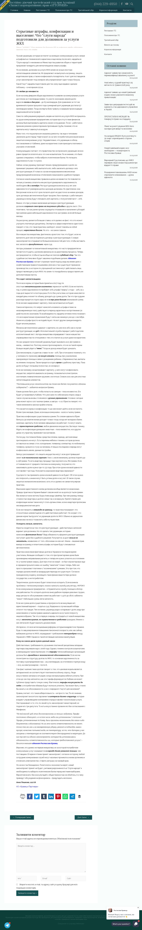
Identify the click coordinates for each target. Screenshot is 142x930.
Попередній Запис (22, 817)
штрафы (34, 49)
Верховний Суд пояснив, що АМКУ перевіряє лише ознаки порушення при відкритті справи (120, 162)
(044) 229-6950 (105, 4)
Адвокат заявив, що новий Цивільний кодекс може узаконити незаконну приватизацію (120, 94)
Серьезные (19, 49)
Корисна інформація (108, 10)
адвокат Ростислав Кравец (45, 743)
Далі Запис (83, 817)
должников (49, 47)
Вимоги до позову (112, 45)
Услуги (26, 49)
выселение (39, 47)
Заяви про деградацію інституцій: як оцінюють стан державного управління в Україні (121, 106)
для (44, 47)
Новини (27, 10)
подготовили (78, 47)
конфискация (63, 47)
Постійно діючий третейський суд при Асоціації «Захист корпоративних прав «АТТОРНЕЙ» (42, 4)
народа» (70, 47)
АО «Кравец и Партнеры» (27, 787)
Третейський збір (86, 10)
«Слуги (33, 47)
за (57, 47)
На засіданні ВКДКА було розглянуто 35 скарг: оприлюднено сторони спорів (120, 138)
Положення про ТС (63, 10)
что (30, 49)
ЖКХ (54, 47)
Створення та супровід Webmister (71, 924)
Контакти (127, 10)
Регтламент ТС (43, 10)
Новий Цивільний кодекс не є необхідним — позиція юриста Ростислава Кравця (117, 150)
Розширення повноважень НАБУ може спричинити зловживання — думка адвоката (120, 174)
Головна (14, 10)
